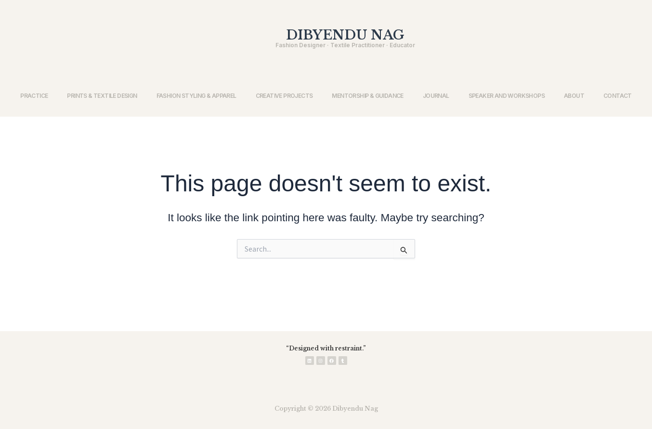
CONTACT (617, 95)
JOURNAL (436, 95)
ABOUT (574, 95)
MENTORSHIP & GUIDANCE (367, 95)
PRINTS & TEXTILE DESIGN (102, 95)
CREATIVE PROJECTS (284, 95)
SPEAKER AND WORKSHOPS (507, 95)
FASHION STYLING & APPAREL (196, 95)
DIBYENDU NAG (345, 35)
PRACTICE (34, 95)
